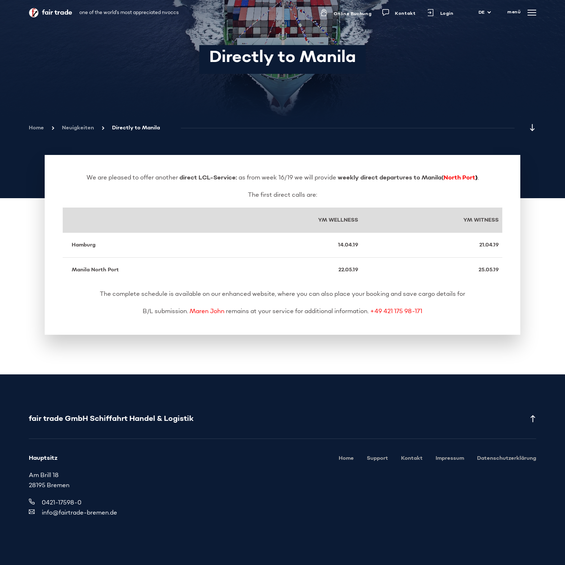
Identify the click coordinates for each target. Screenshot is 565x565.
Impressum (450, 458)
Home (36, 127)
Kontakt (412, 458)
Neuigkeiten (78, 127)
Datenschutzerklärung (506, 458)
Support (377, 458)
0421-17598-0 (61, 503)
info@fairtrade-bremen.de (79, 513)
